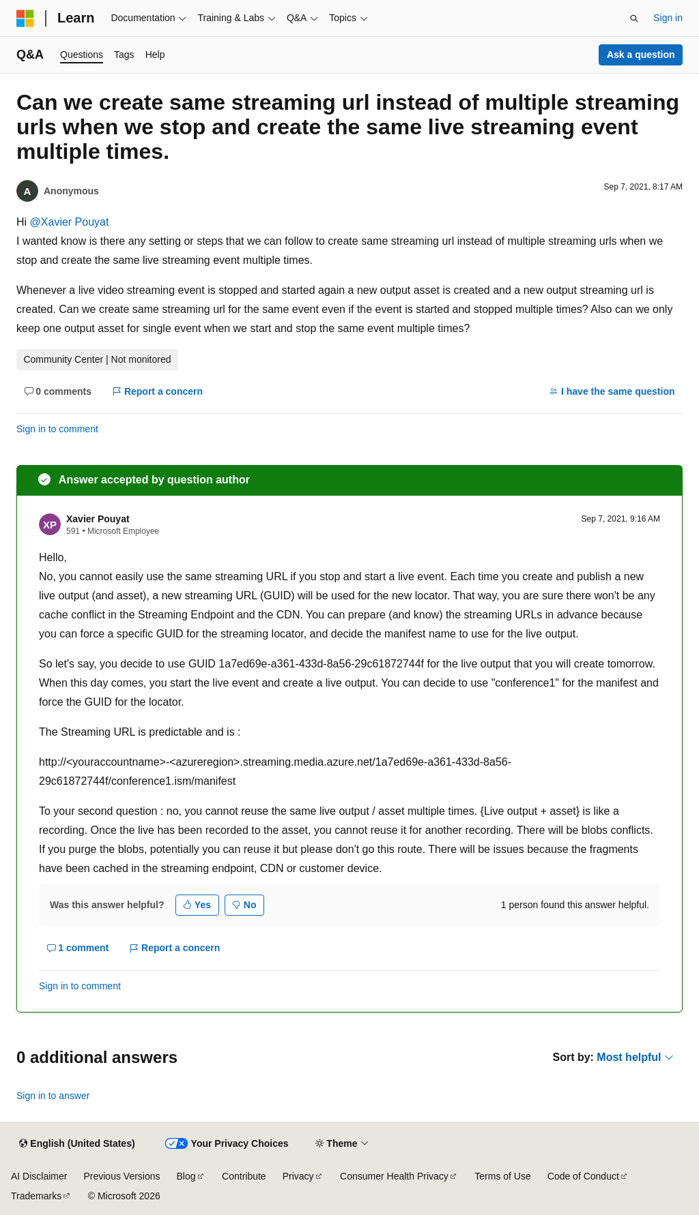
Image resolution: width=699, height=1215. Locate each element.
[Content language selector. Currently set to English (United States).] (77, 1144)
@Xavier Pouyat (69, 222)
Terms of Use (502, 1176)
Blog (186, 1176)
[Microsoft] (25, 18)
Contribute (244, 1176)
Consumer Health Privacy (394, 1176)
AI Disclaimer (39, 1176)
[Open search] (634, 18)
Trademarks (36, 1195)
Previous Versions (121, 1176)
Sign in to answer (52, 1095)
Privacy (298, 1176)
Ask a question (641, 54)
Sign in (668, 17)
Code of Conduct (583, 1176)
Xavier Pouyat (98, 518)
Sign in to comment (57, 428)
